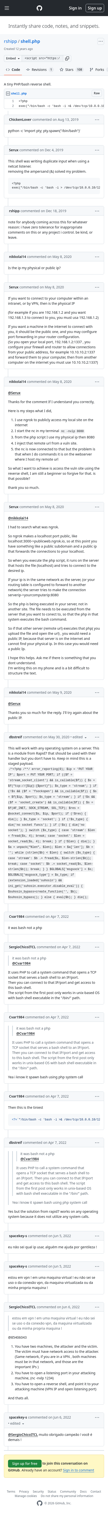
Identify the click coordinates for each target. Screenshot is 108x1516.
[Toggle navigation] (7, 8)
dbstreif (15, 737)
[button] (67, 58)
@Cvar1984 (21, 963)
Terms (11, 1491)
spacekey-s (18, 1235)
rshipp (10, 41)
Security (38, 1491)
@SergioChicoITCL (23, 1434)
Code (13, 69)
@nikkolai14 (18, 518)
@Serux (14, 392)
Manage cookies (26, 1496)
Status (52, 1491)
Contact (95, 1491)
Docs (83, 1491)
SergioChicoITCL (22, 947)
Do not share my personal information (67, 1496)
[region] (54, 104)
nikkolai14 (17, 256)
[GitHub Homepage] (40, 1503)
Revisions (40, 69)
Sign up (95, 8)
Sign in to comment (78, 1470)
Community (68, 1491)
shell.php (30, 41)
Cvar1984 (16, 916)
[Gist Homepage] (39, 8)
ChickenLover (20, 119)
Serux (13, 150)
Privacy (24, 1491)
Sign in (75, 8)
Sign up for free (24, 1463)
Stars (72, 69)
